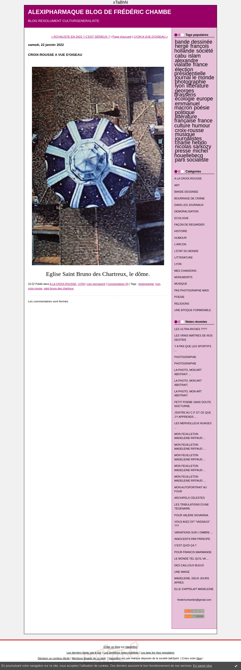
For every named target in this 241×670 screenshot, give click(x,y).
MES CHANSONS (185, 270)
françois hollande (191, 48)
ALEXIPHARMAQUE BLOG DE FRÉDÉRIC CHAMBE (99, 12)
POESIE (179, 296)
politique (185, 112)
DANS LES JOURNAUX (189, 204)
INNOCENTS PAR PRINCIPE (192, 538)
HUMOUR (180, 237)
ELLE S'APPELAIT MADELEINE (194, 588)
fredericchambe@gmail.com (194, 599)
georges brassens (185, 93)
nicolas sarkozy (193, 147)
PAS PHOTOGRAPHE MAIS (191, 290)
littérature (198, 86)
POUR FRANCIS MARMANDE (193, 552)
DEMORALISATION (186, 211)
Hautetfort (131, 646)
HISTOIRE (180, 231)
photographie (190, 82)
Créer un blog (112, 646)
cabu (180, 56)
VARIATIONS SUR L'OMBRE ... (193, 532)
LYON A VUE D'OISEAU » (151, 36)
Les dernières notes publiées (121, 652)
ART (177, 185)
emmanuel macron (187, 106)
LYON (178, 263)
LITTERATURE (183, 257)
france (200, 65)
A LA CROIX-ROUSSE (188, 178)
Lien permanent (96, 283)
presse (183, 151)
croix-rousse (189, 130)
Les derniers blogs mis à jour (84, 652)
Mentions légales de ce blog (89, 658)
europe (205, 99)
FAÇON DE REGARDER (189, 224)
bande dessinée (193, 42)
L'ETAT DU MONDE (186, 251)
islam (194, 56)
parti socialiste (192, 160)
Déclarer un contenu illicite (54, 658)
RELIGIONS (181, 303)
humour (201, 126)
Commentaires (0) (118, 283)
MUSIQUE (180, 283)
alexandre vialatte (186, 63)
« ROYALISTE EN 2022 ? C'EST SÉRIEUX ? (80, 36)
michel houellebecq (191, 153)
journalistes (188, 139)
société (204, 51)
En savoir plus (202, 666)
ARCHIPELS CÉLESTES (189, 497)
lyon (180, 86)
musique (185, 134)
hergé (181, 46)
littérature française (185, 119)
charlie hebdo (191, 143)
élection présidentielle (190, 72)
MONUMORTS (183, 277)
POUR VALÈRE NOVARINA (191, 515)
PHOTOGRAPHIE (185, 356)
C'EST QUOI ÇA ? (185, 545)
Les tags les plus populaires (158, 652)
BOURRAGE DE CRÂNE (189, 198)
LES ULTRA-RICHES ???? (190, 329)
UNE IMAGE (182, 571)
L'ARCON (180, 244)
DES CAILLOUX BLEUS (189, 565)
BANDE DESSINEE (186, 191)
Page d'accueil (121, 36)
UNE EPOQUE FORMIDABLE (192, 310)
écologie (185, 99)
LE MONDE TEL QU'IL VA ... (191, 558)
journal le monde (194, 78)
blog (199, 658)
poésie (202, 108)
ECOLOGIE (181, 218)
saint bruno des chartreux (59, 288)
